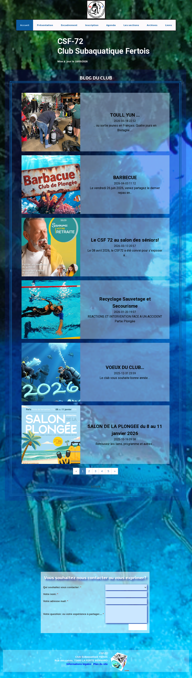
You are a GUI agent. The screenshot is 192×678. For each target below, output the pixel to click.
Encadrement (69, 25)
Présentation (45, 25)
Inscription (91, 25)
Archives (152, 25)
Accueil (24, 25)
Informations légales (79, 664)
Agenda (111, 25)
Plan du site (100, 664)
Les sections (131, 25)
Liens (168, 25)
